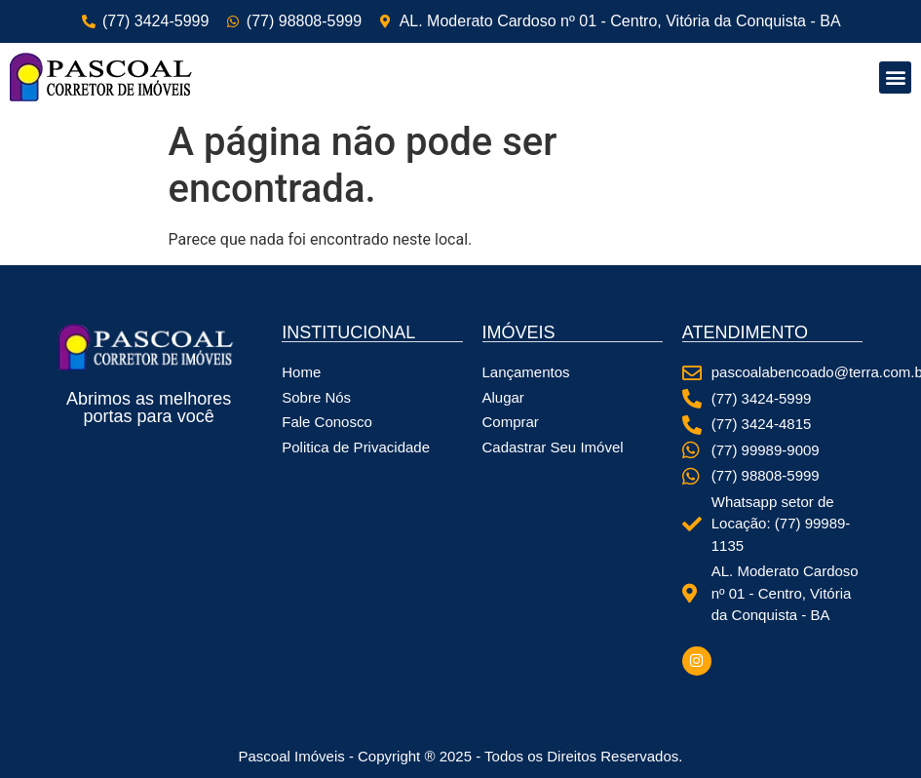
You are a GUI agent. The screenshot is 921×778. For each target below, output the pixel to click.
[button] (895, 77)
